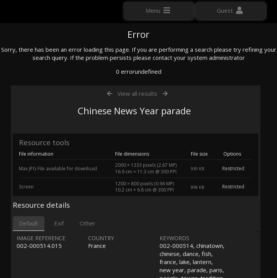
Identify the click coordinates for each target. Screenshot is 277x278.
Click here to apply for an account (50, 138)
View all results (137, 173)
